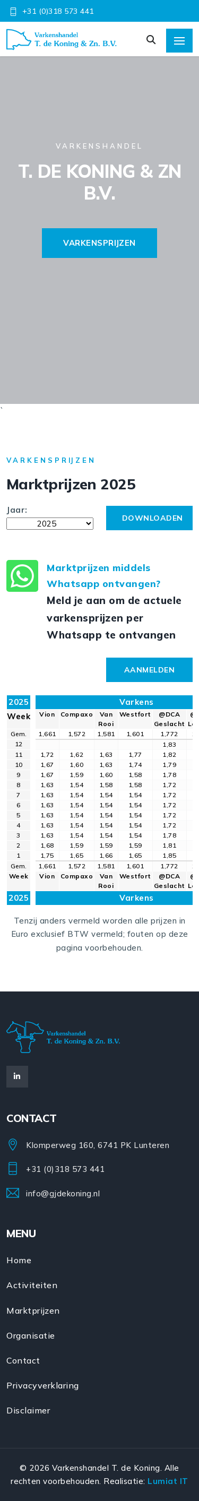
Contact (23, 1360)
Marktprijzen (33, 1310)
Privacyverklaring (42, 1385)
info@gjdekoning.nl (63, 1193)
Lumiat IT (168, 1481)
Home (18, 1260)
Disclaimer (28, 1410)
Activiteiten (31, 1285)
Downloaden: (132, 499)
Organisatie (30, 1335)
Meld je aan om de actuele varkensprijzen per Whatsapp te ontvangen (114, 617)
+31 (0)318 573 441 (58, 11)
